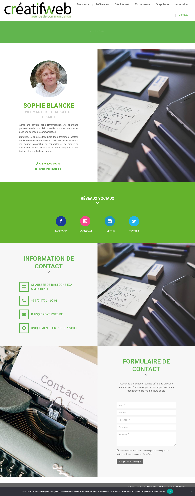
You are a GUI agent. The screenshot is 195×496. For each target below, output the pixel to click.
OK (170, 491)
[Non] (191, 491)
